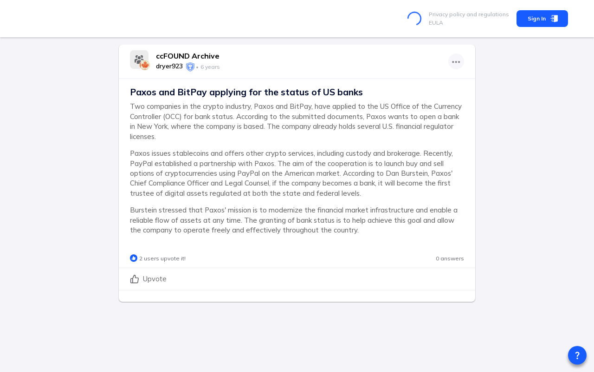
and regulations (487, 14)
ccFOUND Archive (188, 55)
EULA (436, 22)
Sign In (542, 18)
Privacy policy (447, 14)
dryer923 (169, 66)
